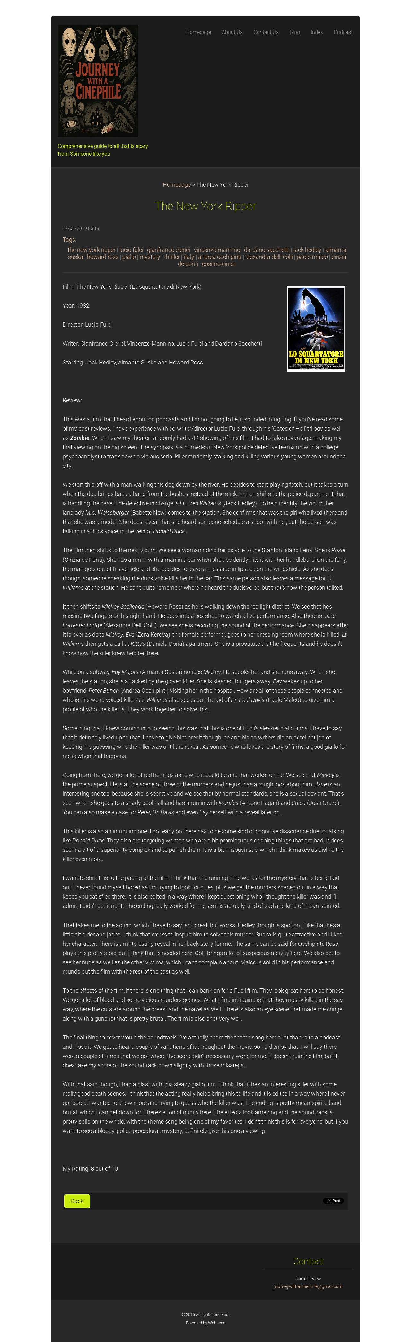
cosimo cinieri (219, 264)
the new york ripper (92, 250)
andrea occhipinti (219, 257)
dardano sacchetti (267, 250)
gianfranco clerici (168, 250)
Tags (69, 239)
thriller (172, 257)
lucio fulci (131, 250)
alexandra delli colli (269, 257)
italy (189, 257)
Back (77, 1201)
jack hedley (307, 250)
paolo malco (312, 257)
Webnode (216, 1323)
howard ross (102, 257)
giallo (129, 257)
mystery (150, 257)
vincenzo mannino (217, 250)
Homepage (177, 185)
